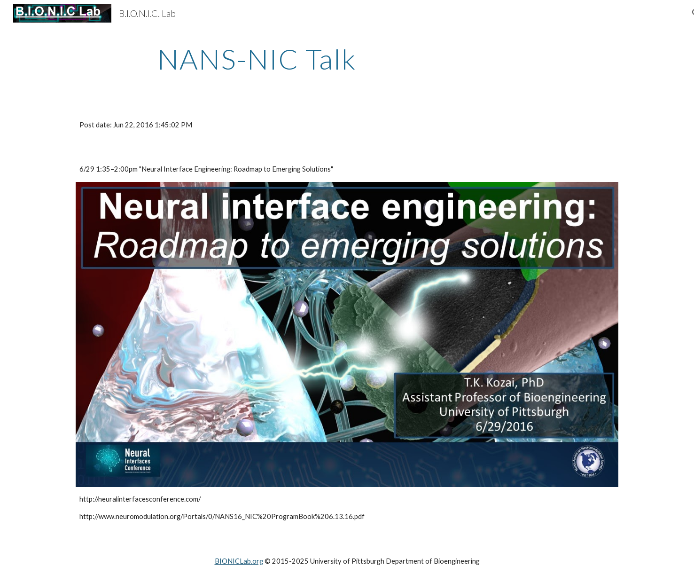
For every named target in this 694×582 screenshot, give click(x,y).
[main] (256, 58)
